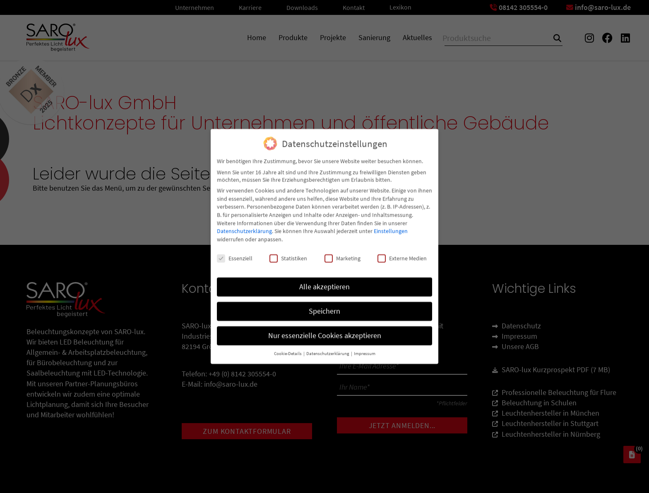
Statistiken (288, 251)
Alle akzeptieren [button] (324, 280)
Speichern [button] (324, 304)
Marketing (342, 251)
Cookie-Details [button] (288, 346)
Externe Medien (402, 251)
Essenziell (234, 251)
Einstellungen (391, 224)
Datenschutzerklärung (244, 224)
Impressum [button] (364, 346)
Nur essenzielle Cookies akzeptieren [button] (324, 328)
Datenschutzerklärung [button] (328, 346)
